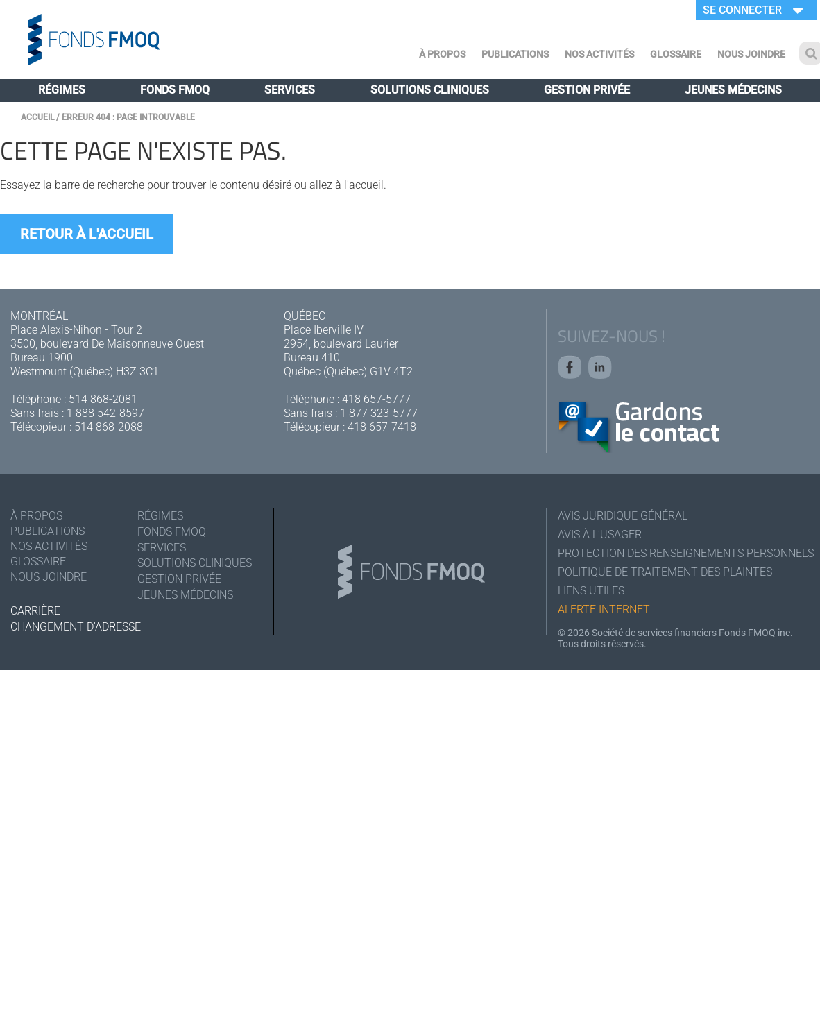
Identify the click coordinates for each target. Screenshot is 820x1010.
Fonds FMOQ (175, 89)
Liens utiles (591, 590)
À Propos (442, 54)
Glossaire (675, 54)
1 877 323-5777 (379, 413)
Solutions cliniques (429, 89)
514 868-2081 (103, 399)
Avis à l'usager (600, 534)
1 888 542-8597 (105, 413)
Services (289, 89)
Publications (515, 54)
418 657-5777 (376, 399)
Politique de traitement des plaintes (665, 572)
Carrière (35, 610)
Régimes (61, 89)
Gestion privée (587, 89)
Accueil (37, 117)
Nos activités (599, 54)
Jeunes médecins (733, 89)
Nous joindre (751, 54)
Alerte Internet (604, 609)
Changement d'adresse (75, 626)
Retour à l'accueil (86, 233)
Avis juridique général (622, 515)
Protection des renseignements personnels (684, 553)
